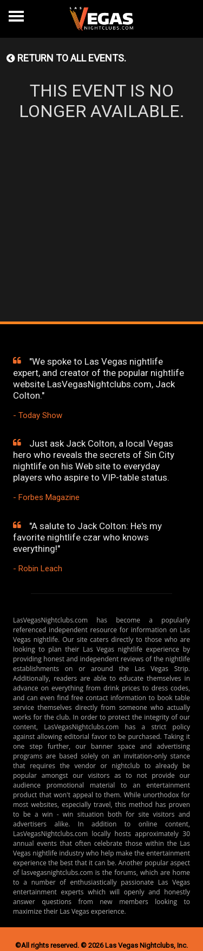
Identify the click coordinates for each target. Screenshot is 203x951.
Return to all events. (66, 58)
